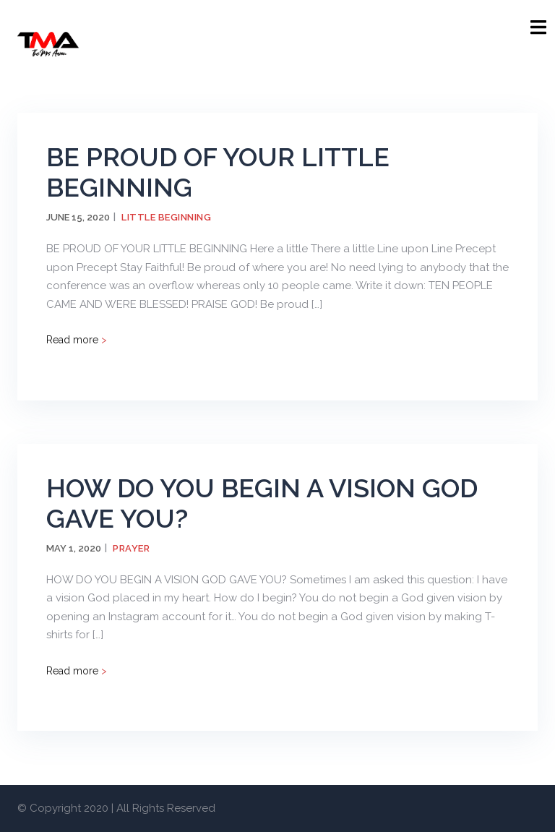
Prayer (131, 548)
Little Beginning (166, 217)
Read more (76, 340)
